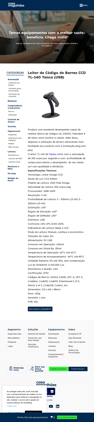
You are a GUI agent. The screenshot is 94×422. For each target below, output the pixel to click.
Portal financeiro (77, 369)
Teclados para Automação (14, 89)
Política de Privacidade (74, 351)
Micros (11, 111)
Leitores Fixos (14, 162)
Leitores (12, 151)
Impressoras (14, 131)
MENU (84, 5)
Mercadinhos (13, 338)
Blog (70, 346)
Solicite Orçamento (58, 369)
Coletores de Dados (13, 84)
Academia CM (74, 334)
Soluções (33, 329)
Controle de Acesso (13, 120)
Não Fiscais (13, 147)
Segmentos (14, 329)
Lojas (10, 346)
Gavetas (12, 126)
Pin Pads (12, 173)
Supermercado (14, 334)
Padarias (12, 342)
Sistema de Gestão (36, 334)
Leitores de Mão (15, 158)
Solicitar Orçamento (67, 417)
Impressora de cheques (14, 139)
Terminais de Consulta (14, 95)
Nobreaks (12, 115)
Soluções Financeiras (33, 345)
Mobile (11, 144)
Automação (13, 79)
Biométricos (13, 155)
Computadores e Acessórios (15, 106)
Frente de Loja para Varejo (35, 339)
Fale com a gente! (76, 342)
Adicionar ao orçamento (40, 309)
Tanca (52, 154)
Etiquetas (12, 134)
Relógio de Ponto (13, 179)
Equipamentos (56, 329)
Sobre (71, 329)
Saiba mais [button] (11, 406)
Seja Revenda (74, 338)
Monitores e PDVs (13, 167)
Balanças (12, 101)
